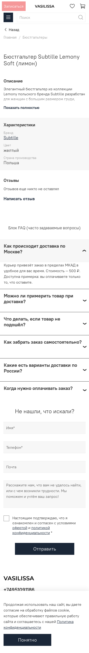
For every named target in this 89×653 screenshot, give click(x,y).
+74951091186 (19, 590)
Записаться (13, 6)
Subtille (11, 137)
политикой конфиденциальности (31, 530)
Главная (10, 37)
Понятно (27, 640)
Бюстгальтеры (35, 37)
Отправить (44, 549)
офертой (19, 527)
